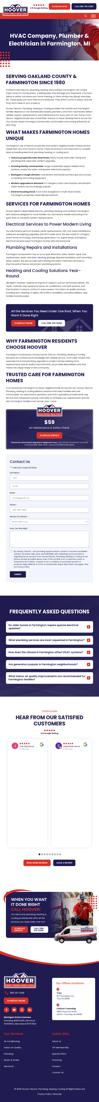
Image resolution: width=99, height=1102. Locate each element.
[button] (85, 16)
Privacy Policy (23, 567)
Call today (44, 397)
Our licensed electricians (38, 111)
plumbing (34, 89)
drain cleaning (38, 257)
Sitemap (57, 1094)
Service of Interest (19, 516)
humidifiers (57, 292)
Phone (13, 504)
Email (13, 493)
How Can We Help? (19, 528)
